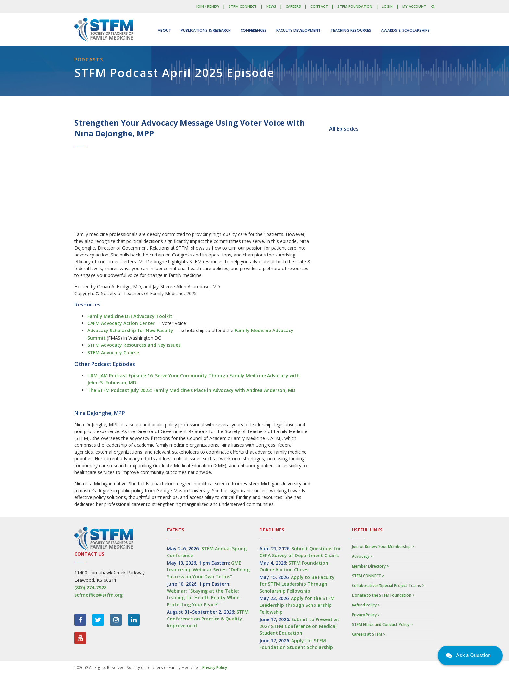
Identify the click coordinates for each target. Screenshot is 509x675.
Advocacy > (362, 556)
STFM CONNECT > (368, 576)
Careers (293, 6)
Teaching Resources (350, 30)
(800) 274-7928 (90, 587)
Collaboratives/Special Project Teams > (388, 585)
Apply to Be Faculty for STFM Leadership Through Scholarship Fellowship (297, 584)
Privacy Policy (214, 667)
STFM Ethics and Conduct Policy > (382, 624)
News (271, 6)
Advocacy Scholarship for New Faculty (130, 330)
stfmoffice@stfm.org (98, 595)
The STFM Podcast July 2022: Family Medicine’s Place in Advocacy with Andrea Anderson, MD (191, 390)
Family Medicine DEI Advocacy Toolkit (129, 316)
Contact (319, 6)
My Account (414, 6)
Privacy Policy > (366, 615)
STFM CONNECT (243, 6)
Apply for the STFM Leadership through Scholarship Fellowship (297, 605)
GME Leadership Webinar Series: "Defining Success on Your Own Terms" (208, 570)
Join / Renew (207, 6)
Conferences (254, 30)
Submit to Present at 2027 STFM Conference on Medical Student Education (299, 626)
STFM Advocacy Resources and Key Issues (133, 345)
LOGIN (387, 6)
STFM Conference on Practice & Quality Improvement (208, 619)
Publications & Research (206, 30)
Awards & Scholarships (405, 30)
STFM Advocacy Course (113, 352)
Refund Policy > (366, 605)
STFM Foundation (354, 6)
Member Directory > (370, 566)
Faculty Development (298, 30)
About (164, 30)
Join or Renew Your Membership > (383, 546)
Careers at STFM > (368, 634)
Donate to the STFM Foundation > (383, 595)
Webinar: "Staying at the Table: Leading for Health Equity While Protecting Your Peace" (203, 597)
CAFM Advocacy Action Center (121, 323)
